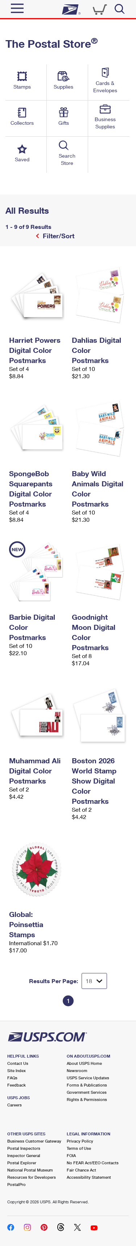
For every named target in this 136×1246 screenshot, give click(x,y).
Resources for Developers (31, 1177)
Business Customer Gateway (34, 1141)
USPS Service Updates (88, 1077)
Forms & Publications (87, 1085)
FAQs (12, 1077)
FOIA (71, 1155)
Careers (14, 1104)
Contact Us (17, 1063)
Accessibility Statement (89, 1177)
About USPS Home (84, 1063)
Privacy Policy (80, 1141)
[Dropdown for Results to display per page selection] (94, 981)
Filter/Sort (57, 236)
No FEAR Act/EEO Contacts (93, 1162)
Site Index (16, 1070)
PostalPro (16, 1184)
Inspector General (23, 1155)
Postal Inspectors (23, 1148)
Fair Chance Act (81, 1170)
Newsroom (77, 1070)
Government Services (87, 1092)
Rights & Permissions (87, 1099)
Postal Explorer (21, 1162)
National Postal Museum (30, 1170)
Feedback (16, 1085)
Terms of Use (79, 1148)
